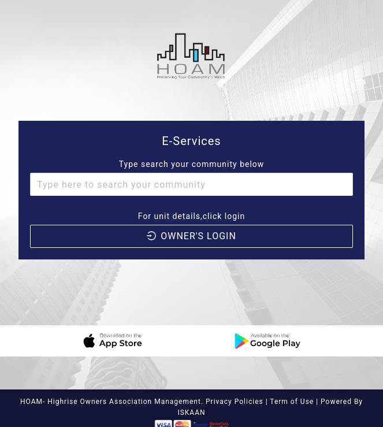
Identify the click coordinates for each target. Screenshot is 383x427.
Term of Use (293, 402)
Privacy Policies (234, 402)
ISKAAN (191, 413)
